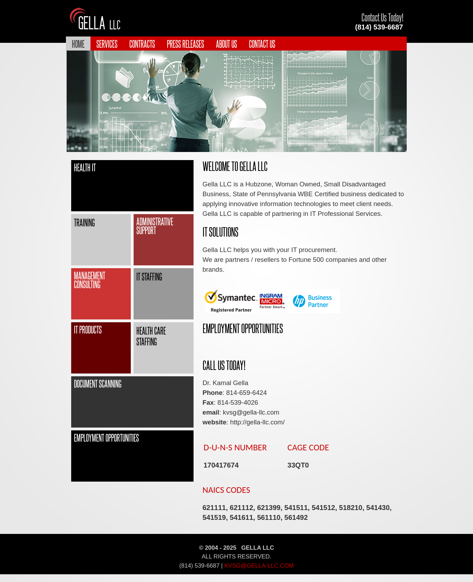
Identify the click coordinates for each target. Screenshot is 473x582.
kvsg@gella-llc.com (259, 565)
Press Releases (185, 43)
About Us (226, 43)
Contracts (142, 43)
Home (78, 43)
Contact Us (262, 43)
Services (106, 43)
